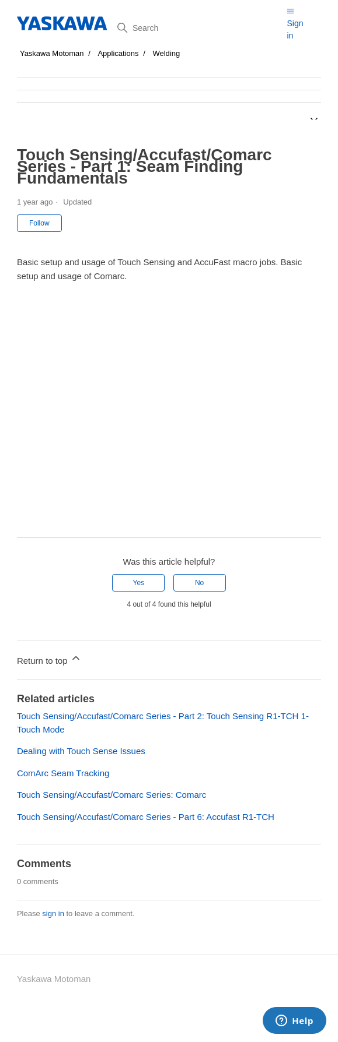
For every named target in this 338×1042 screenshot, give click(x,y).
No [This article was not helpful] (199, 583)
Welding (166, 53)
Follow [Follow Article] (39, 223)
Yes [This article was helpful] (139, 583)
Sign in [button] (295, 29)
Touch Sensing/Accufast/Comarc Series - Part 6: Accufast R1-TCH (145, 817)
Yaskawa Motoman (52, 53)
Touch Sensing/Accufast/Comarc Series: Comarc (111, 795)
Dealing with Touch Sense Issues (81, 751)
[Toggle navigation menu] (290, 11)
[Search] (198, 28)
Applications (117, 53)
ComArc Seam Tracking (63, 773)
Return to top (49, 659)
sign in (53, 913)
